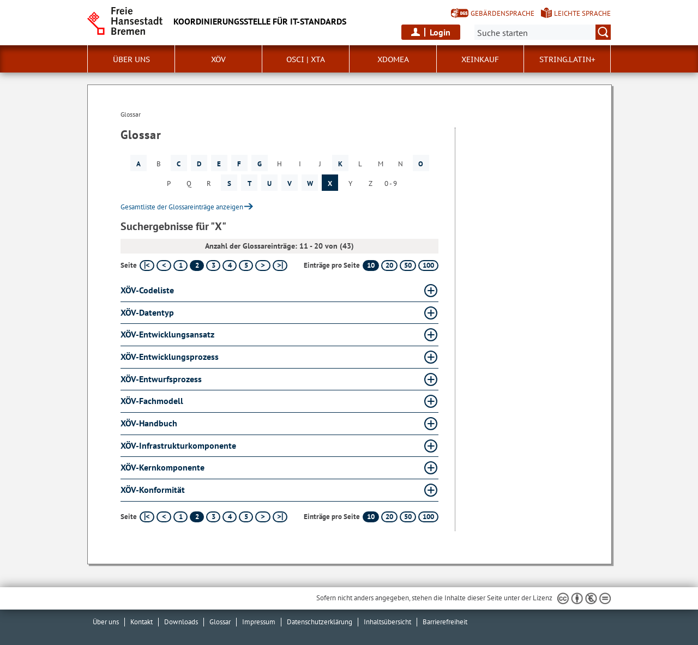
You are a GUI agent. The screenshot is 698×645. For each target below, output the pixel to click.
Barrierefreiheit (445, 621)
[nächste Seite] (262, 265)
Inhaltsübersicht (387, 621)
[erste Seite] (147, 265)
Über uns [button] (131, 59)
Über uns (106, 621)
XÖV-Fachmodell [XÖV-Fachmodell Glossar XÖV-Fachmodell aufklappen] (152, 400)
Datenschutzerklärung (319, 621)
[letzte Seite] (280, 265)
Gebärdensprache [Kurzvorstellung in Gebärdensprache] (502, 13)
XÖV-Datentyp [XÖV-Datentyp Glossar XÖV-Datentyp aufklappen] (147, 312)
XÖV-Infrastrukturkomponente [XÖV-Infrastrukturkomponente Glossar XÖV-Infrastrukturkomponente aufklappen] (178, 445)
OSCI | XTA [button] (305, 59)
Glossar (220, 621)
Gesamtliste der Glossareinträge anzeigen (182, 207)
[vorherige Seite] (164, 265)
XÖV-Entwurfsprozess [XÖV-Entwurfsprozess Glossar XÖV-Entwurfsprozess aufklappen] (161, 378)
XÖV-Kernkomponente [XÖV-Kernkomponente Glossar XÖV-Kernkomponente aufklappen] (162, 467)
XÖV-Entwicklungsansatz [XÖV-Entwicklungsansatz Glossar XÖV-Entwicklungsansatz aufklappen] (167, 334)
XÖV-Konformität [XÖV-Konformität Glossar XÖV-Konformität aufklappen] (153, 489)
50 (408, 265)
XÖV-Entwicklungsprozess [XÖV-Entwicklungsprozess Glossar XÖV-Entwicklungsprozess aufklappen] (170, 356)
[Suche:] (542, 32)
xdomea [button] (393, 59)
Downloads (181, 621)
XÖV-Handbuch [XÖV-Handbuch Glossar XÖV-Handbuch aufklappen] (149, 423)
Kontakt (141, 621)
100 (428, 265)
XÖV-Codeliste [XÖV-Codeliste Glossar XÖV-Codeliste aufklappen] (147, 290)
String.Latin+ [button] (567, 59)
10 (371, 265)
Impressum (258, 621)
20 (389, 265)
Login (440, 32)
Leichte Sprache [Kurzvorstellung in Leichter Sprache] (582, 13)
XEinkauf (480, 59)
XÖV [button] (218, 59)
